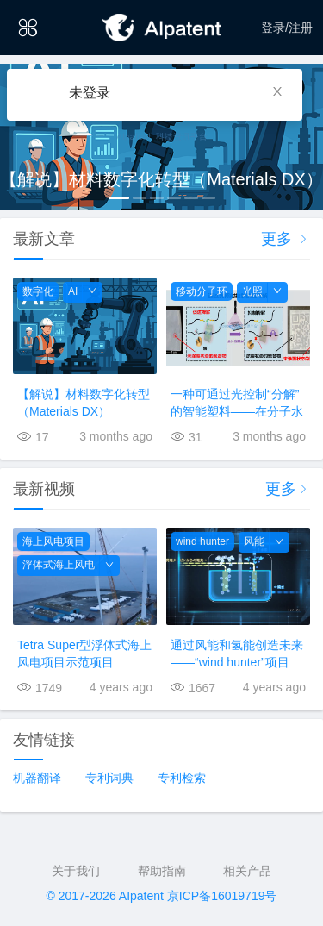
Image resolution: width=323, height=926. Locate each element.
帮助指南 (162, 871)
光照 (252, 291)
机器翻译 (37, 778)
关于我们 (76, 871)
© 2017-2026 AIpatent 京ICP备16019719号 (162, 896)
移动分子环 (201, 291)
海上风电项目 (53, 541)
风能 (254, 541)
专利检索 (182, 778)
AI (73, 291)
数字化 (37, 291)
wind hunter (202, 541)
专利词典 (109, 778)
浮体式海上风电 (58, 565)
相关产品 (247, 871)
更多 (285, 238)
